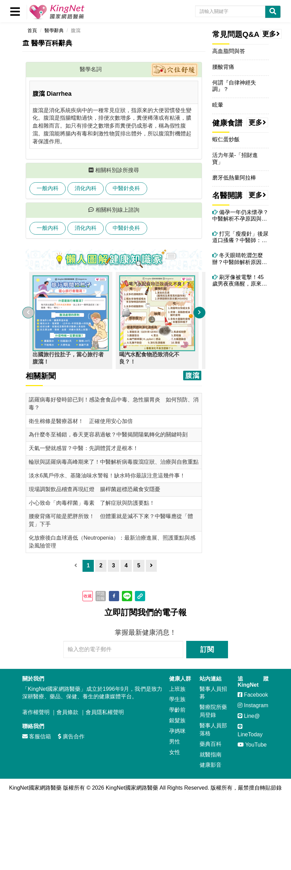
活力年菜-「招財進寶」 (235, 158)
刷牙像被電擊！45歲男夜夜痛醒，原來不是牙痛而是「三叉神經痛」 (239, 280)
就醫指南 (211, 754)
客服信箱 (36, 736)
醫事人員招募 (213, 693)
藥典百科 (211, 744)
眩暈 (217, 105)
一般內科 (48, 188)
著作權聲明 (36, 712)
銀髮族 (177, 720)
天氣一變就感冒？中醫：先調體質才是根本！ (83, 448)
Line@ (249, 716)
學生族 (177, 699)
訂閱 (207, 649)
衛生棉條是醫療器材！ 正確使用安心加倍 (81, 421)
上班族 (177, 689)
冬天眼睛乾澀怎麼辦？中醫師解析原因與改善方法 (239, 258)
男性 (174, 741)
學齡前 (177, 710)
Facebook (253, 695)
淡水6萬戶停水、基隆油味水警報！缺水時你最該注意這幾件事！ (107, 475)
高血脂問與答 (228, 51)
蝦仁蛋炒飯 (226, 139)
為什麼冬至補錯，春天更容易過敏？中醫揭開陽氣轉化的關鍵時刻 (108, 434)
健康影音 (211, 765)
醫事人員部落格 (213, 729)
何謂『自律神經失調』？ (234, 86)
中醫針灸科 (126, 188)
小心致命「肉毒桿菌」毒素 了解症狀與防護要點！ (92, 503)
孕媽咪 (177, 731)
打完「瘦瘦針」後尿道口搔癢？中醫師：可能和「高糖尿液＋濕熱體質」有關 (240, 237)
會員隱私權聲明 (105, 712)
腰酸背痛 (223, 67)
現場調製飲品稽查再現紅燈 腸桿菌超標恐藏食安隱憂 (94, 489)
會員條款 (67, 712)
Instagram (253, 705)
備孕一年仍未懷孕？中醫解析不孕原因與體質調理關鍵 (240, 215)
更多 (271, 34)
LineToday (250, 730)
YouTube (252, 745)
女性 (174, 752)
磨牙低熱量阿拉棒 (234, 178)
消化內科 (86, 188)
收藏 (88, 596)
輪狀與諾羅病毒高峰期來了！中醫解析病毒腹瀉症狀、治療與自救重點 (114, 462)
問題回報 (101, 596)
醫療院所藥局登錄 (213, 711)
